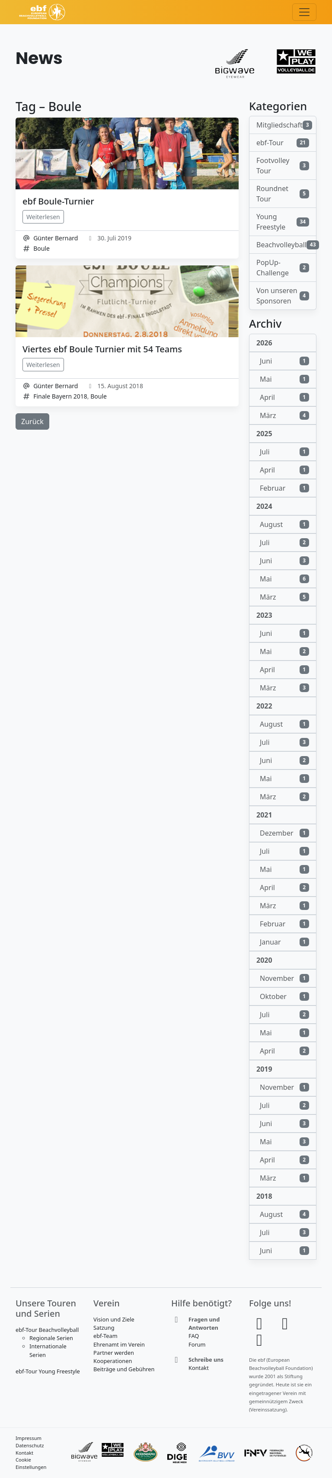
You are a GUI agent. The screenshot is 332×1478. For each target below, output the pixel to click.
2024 (264, 506)
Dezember (284, 833)
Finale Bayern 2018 (60, 396)
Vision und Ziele (113, 1319)
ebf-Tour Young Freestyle (48, 1371)
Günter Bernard (55, 238)
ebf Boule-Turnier (58, 201)
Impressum (29, 1438)
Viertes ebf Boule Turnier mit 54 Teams (102, 349)
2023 (264, 615)
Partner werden (113, 1353)
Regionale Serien (51, 1338)
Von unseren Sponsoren (282, 296)
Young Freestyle (282, 222)
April (284, 397)
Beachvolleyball (286, 244)
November (284, 978)
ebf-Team (105, 1336)
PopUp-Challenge (282, 268)
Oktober (284, 996)
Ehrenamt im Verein (119, 1344)
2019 (264, 1069)
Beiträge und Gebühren (123, 1369)
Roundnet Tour (282, 194)
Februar (284, 488)
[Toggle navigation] (304, 12)
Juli (284, 451)
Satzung (104, 1327)
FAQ (193, 1336)
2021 (264, 815)
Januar (284, 942)
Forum (197, 1344)
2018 (264, 1196)
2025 (264, 433)
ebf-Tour (282, 142)
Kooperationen (112, 1361)
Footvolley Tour (282, 166)
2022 (264, 706)
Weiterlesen (43, 217)
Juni (284, 361)
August (284, 524)
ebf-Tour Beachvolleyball (47, 1330)
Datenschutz (30, 1445)
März (284, 415)
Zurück (32, 421)
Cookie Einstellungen (31, 1463)
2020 (264, 960)
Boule (41, 248)
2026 (264, 343)
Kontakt (198, 1368)
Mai (284, 379)
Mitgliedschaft (284, 125)
